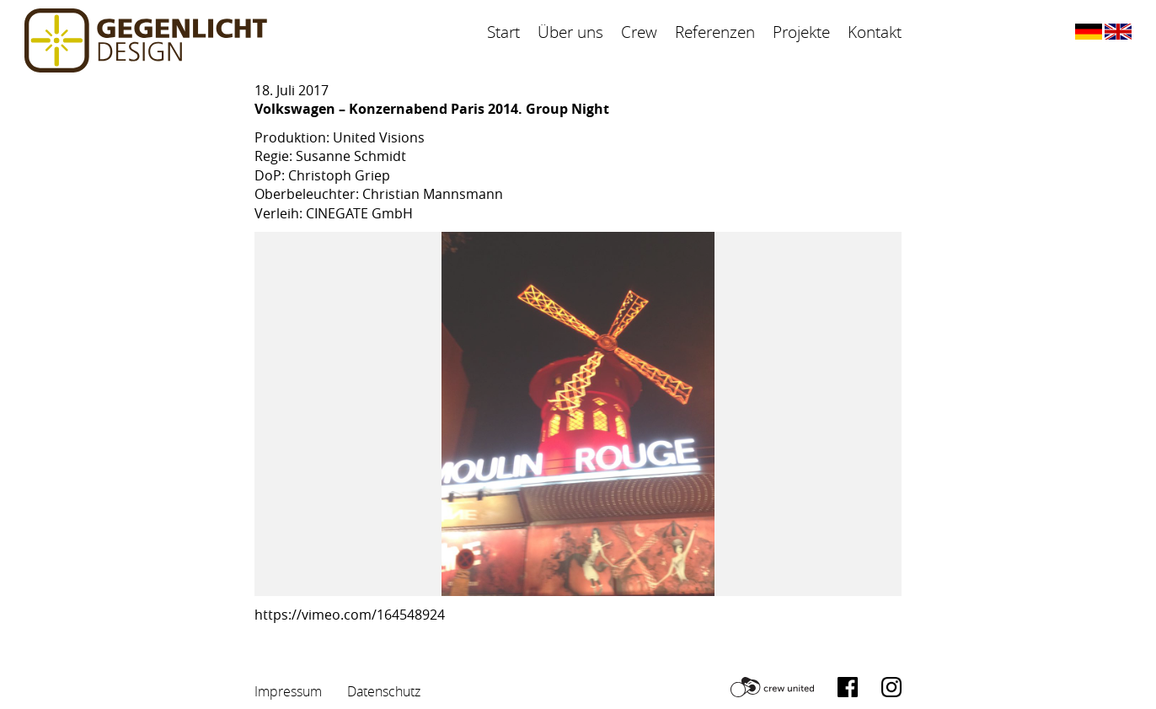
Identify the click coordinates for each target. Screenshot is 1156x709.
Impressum (288, 691)
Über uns (570, 32)
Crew (639, 32)
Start (503, 32)
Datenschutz (383, 691)
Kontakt (875, 32)
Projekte (801, 32)
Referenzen (715, 32)
